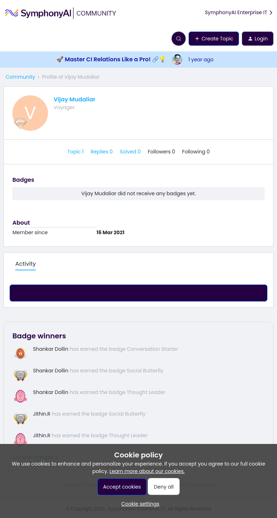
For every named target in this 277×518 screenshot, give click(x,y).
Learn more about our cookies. (147, 471)
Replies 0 (102, 151)
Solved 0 (131, 151)
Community (20, 76)
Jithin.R (41, 413)
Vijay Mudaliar (74, 99)
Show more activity (138, 291)
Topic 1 (76, 151)
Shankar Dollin (50, 349)
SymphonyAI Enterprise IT (239, 12)
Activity (25, 264)
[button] (8, 40)
